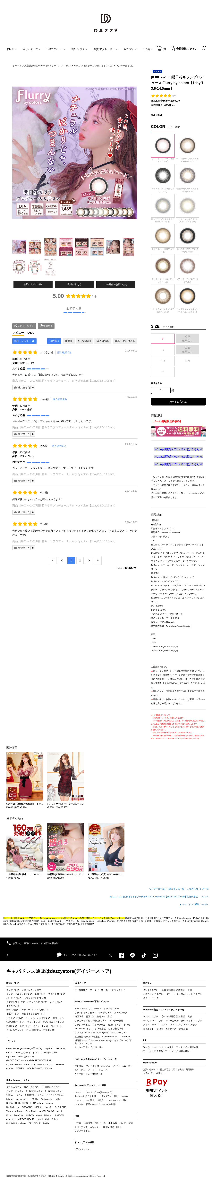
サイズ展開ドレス (56, 994)
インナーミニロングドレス (19, 994)
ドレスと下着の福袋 (84, 1142)
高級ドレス (40, 994)
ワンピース (100, 1123)
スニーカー (127, 1066)
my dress (10, 1056)
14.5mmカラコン (53, 1091)
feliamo (49, 1103)
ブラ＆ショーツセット (85, 1012)
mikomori (126, 1036)
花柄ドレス (25, 1026)
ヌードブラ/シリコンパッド (88, 1008)
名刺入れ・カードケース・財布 (112, 1100)
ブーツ (116, 1066)
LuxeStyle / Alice (49, 1052)
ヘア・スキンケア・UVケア (183, 1024)
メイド (146, 998)
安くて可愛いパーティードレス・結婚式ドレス (29, 1009)
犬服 (190, 990)
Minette (47, 1115)
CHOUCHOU (21, 1103)
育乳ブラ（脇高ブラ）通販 (99, 1016)
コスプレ (147, 983)
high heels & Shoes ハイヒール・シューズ (96, 1059)
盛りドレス (58, 1018)
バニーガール (172, 994)
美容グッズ (170, 1029)
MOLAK (38, 1107)
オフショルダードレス (53, 1022)
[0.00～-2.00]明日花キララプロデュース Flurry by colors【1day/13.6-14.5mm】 (69, 380)
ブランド (10, 1041)
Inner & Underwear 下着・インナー (92, 1001)
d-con (39, 1115)
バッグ (78, 1092)
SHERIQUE (60, 1107)
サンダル (79, 1066)
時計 (116, 1096)
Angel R (48, 1048)
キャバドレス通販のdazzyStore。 (109, 918)
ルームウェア (120, 1012)
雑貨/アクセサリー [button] (106, 49)
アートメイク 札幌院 (153, 1051)
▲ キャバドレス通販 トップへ (194, 904)
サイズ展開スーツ (83, 990)
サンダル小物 (92, 1066)
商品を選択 (156, 115)
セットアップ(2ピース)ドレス (20, 1018)
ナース (155, 998)
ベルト (78, 1100)
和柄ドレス (11, 1026)
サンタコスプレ (150, 990)
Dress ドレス (13, 983)
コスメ (164, 1024)
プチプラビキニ (82, 1131)
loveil (59, 1111)
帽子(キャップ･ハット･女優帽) (100, 1104)
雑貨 (131, 1123)
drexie (9, 1052)
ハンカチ (79, 1104)
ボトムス (112, 1123)
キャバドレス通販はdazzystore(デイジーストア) (58, 971)
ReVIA (9, 1103)
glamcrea (10, 1119)
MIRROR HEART (26, 1119)
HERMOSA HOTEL (112, 1127)
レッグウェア (105, 1012)
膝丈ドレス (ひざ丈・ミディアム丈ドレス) (26, 1002)
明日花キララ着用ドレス (34, 1014)
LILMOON (59, 1115)
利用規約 (190, 1069)
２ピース (99, 990)
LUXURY (34, 1099)
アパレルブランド (15, 1030)
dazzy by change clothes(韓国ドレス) (24, 1048)
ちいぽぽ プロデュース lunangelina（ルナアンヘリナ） (101, 1032)
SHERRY (59, 1064)
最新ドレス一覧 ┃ (178, 889)
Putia (8, 1115)
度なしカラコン (13, 1087)
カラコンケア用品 (55, 1095)
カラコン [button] (130, 49)
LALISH (48, 1107)
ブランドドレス (82, 1149)
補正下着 (79, 1016)
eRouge (19, 1111)
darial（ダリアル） (27, 1056)
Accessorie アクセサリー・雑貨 (90, 1085)
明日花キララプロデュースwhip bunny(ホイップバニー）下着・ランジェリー (103, 1042)
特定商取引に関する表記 (172, 1069)
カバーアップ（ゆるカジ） (87, 1127)
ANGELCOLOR (46, 1111)
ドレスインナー (111, 1008)
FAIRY (46, 1123)
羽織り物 (88, 1123)
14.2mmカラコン (14, 1095)
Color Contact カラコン (18, 1080)
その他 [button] (147, 49)
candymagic (21, 1099)
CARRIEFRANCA (110, 1036)
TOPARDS (27, 1107)
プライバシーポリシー (154, 1073)
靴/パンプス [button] (80, 49)
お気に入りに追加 (33, 284)
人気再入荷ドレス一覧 (198, 889)
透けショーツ (114, 1024)
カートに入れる (178, 401)
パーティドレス (13, 998)
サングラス (106, 1096)
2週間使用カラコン (34, 1095)
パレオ (123, 1123)
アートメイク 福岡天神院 (177, 1051)
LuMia (57, 1099)
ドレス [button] (11, 49)
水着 (77, 1116)
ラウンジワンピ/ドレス (35, 998)
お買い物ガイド (150, 1069)
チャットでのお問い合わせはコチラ (77, 954)
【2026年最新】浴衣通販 (173, 990)
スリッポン (80, 1070)
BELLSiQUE (35, 1123)
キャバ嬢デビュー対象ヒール (89, 1074)
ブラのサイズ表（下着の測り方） (91, 1020)
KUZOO (30, 1115)
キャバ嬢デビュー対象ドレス (40, 1030)
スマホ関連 (89, 1100)
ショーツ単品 (98, 1024)
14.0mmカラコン (34, 1091)
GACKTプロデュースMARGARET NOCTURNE (29, 1060)
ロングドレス (12, 990)
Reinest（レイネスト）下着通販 (90, 1028)
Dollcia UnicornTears (16, 1123)
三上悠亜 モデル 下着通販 (87, 1036)
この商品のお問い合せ (116, 284)
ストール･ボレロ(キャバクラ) (98, 1092)
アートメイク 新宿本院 (187, 1047)
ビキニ (78, 1123)
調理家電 (183, 1029)
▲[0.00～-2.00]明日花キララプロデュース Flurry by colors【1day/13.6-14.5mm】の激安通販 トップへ (158, 896)
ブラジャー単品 (82, 1024)
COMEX (20, 1068)
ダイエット (148, 1029)
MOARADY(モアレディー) (39, 1068)
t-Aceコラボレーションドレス (38, 1064)
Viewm (9, 1111)
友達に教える (74, 284)
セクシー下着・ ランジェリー (89, 1047)
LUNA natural (36, 1103)
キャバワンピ (12, 1006)
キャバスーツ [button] (32, 49)
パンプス (105, 1066)
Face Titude (31, 1111)
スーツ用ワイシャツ (115, 990)
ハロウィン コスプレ (153, 994)
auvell (40, 1119)
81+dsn (9, 1068)
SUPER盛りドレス (15, 1022)
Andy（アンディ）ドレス (27, 1052)
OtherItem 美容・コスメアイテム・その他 (163, 1009)
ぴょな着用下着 (115, 1028)
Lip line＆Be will (14, 1064)
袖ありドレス (12, 1014)
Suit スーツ (80, 983)
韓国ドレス (56, 1026)
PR (144, 1040)
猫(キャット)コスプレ (191, 994)
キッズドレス (33, 1022)
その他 (126, 1024)
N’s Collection (13, 1107)
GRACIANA (60, 1048)
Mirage (9, 1099)
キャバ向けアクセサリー (86, 1096)
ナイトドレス (56, 1002)
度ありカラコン (31, 1087)
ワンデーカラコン (15, 1091)
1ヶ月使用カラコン (51, 1087)
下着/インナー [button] (56, 49)
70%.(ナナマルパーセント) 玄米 (158, 1047)
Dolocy (55, 1119)
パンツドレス (43, 1018)
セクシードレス (40, 1026)
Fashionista (46, 1099)
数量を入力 (156, 383)
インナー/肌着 (116, 1020)
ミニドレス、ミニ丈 (31, 990)
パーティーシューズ (97, 1070)
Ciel (47, 1119)
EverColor (18, 1115)
